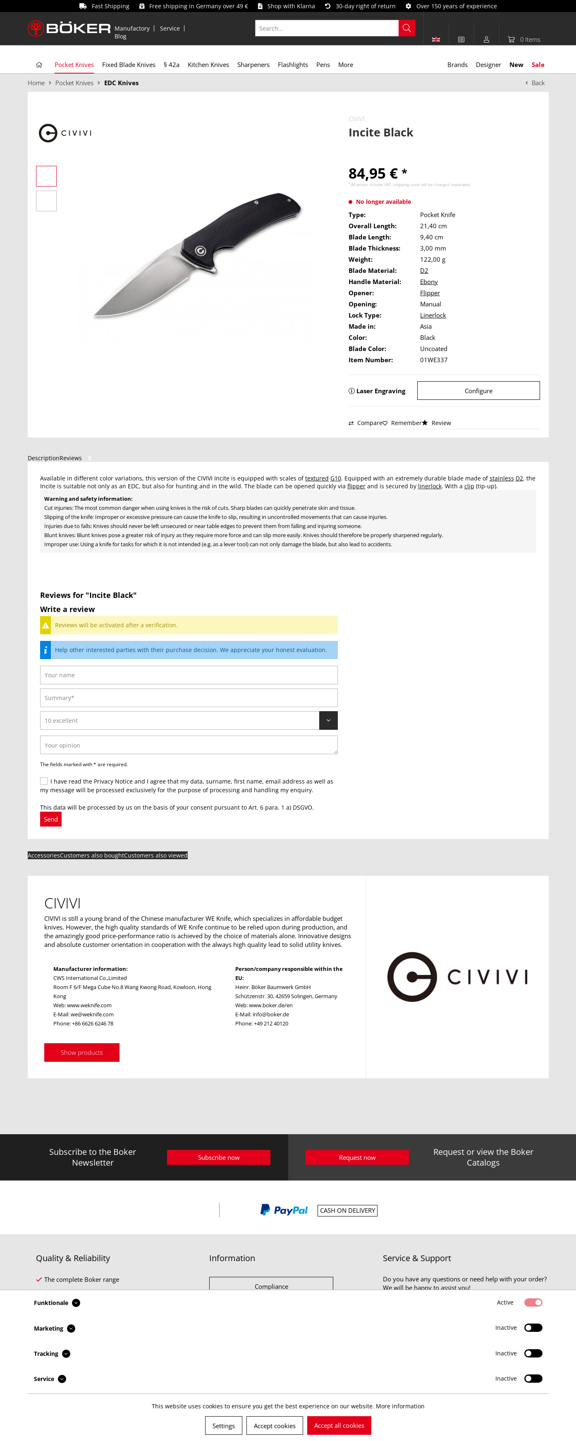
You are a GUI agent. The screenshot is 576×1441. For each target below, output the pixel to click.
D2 (424, 270)
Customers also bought (92, 855)
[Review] (189, 720)
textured (317, 478)
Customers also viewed (156, 855)
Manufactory (132, 28)
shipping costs (406, 184)
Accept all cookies (339, 1425)
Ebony (429, 281)
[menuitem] (132, 28)
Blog (121, 36)
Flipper (430, 293)
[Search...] (335, 28)
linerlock (430, 486)
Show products (82, 1052)
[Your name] (189, 675)
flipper (356, 486)
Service (170, 28)
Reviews (77, 458)
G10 (335, 478)
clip (469, 486)
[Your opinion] (189, 745)
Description (44, 458)
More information (400, 1406)
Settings (224, 1426)
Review (436, 423)
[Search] (407, 28)
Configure (478, 391)
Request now (357, 1157)
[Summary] (189, 697)
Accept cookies (275, 1426)
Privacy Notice (113, 781)
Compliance (271, 1286)
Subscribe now (219, 1157)
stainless (502, 478)
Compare (365, 423)
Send (51, 819)
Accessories (44, 855)
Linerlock (433, 315)
